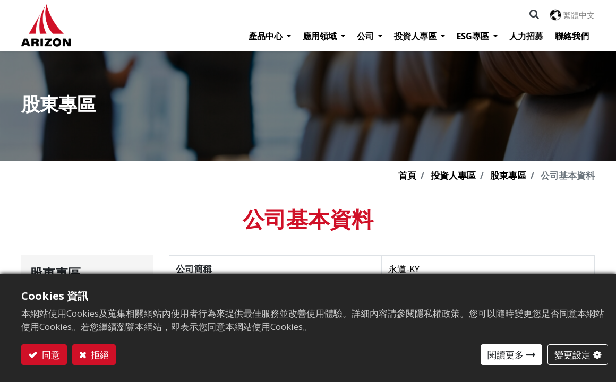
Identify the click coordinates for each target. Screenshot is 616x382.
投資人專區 (453, 175)
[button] (534, 14)
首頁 (407, 175)
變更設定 (572, 355)
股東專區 (508, 175)
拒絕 (99, 355)
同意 (50, 355)
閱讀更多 (505, 355)
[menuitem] (526, 36)
